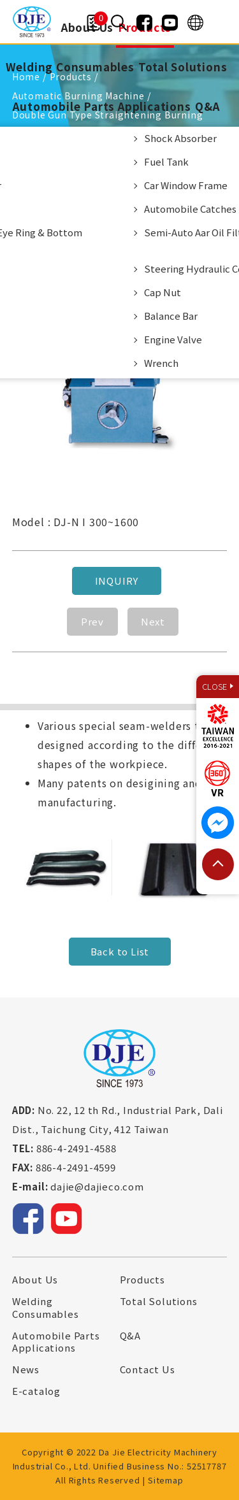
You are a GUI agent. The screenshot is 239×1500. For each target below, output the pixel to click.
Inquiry (116, 580)
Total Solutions (182, 67)
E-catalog (36, 1391)
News (26, 1369)
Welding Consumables (70, 67)
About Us (35, 1279)
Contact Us (147, 1369)
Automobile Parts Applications (102, 106)
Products (142, 1279)
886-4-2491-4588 (76, 1148)
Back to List (119, 951)
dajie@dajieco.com (97, 1186)
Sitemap (166, 1480)
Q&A (207, 106)
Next (153, 621)
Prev (92, 621)
